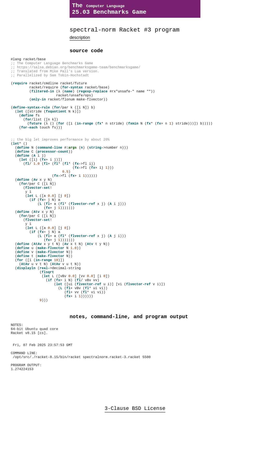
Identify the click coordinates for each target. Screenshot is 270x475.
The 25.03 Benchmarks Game (109, 10)
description (80, 42)
